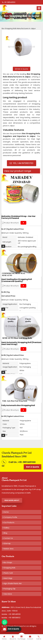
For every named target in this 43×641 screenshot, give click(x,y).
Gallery (6, 528)
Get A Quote (21, 69)
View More (7, 594)
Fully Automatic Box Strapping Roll (18, 405)
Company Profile (10, 517)
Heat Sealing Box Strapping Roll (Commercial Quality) (16, 280)
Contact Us (8, 538)
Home (6, 512)
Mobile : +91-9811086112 (11, 617)
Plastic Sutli (8, 573)
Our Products (8, 522)
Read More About (12, 500)
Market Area (8, 549)
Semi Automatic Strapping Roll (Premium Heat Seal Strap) (21, 343)
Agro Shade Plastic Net (12, 583)
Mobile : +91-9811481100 (11, 614)
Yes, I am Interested (21, 163)
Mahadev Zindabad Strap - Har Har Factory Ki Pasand (18, 217)
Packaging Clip (9, 589)
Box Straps (7, 562)
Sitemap (7, 543)
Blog (5, 533)
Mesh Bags (7, 578)
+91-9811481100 (8, 2)
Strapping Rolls (9, 568)
